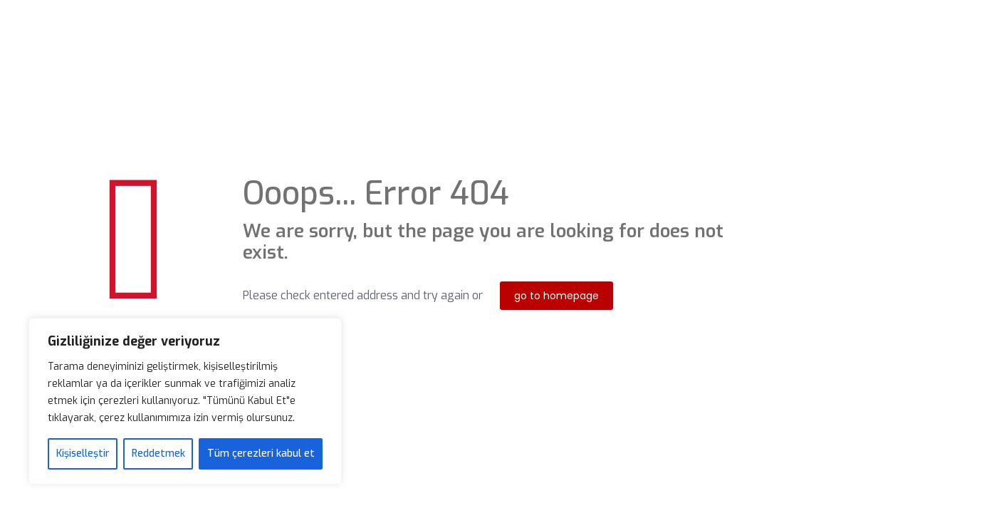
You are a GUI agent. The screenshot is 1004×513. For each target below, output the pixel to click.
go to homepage (556, 296)
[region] (185, 401)
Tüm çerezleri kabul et (261, 453)
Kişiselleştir (83, 453)
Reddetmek (158, 453)
